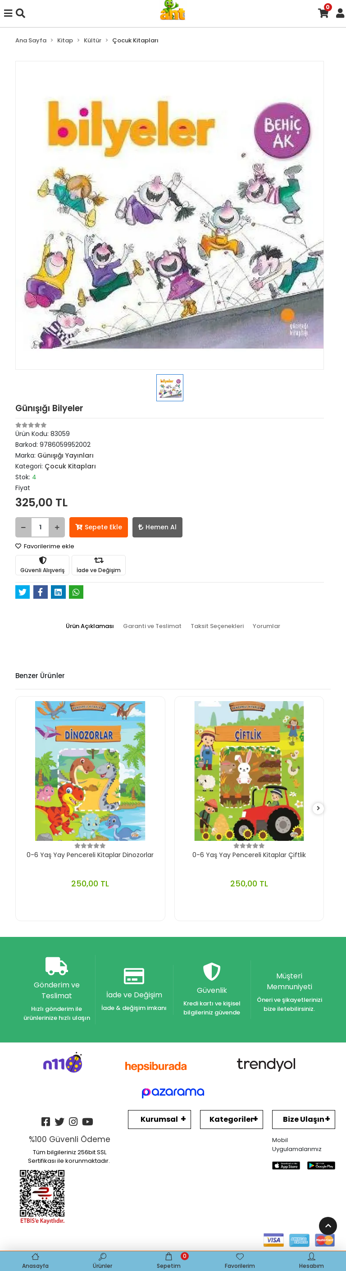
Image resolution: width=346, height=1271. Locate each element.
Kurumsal (159, 1119)
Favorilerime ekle (44, 546)
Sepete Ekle (98, 527)
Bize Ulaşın (303, 1119)
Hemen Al (157, 527)
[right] (318, 808)
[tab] (90, 626)
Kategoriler (231, 1119)
